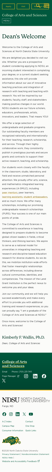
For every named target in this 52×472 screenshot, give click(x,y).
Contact (29, 421)
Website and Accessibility (21, 461)
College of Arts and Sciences (14, 364)
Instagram (26, 376)
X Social (4, 381)
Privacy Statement (11, 454)
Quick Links (30, 430)
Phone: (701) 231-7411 (22, 372)
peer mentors (9, 192)
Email (4, 372)
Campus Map (8, 426)
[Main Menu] (46, 5)
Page (11, 376)
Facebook (44, 376)
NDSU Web (7, 458)
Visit (23, 6)
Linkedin (35, 376)
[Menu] (26, 20)
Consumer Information (12, 430)
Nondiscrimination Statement (35, 454)
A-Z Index (7, 421)
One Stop (30, 426)
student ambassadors (35, 196)
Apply (8, 6)
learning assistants (12, 196)
